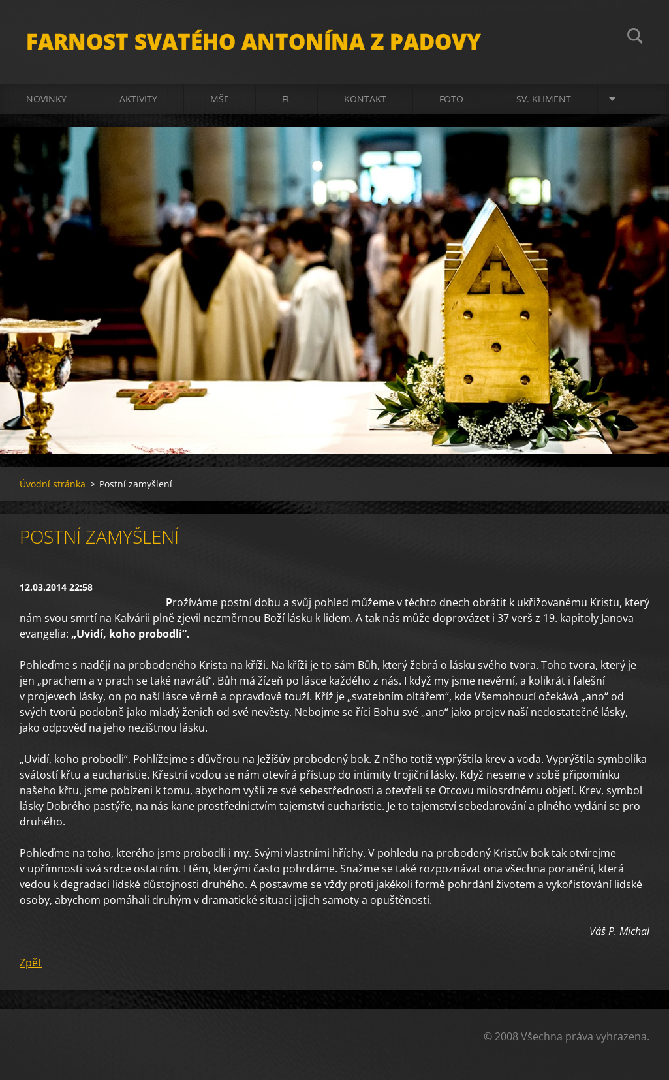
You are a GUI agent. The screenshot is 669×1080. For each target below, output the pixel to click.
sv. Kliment (543, 99)
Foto (451, 99)
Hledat (635, 38)
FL (286, 99)
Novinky (46, 99)
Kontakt (365, 99)
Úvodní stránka (53, 484)
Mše (219, 99)
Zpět (31, 962)
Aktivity (138, 99)
